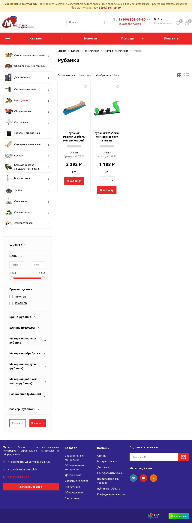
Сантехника (27, 122)
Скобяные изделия (27, 89)
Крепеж (27, 155)
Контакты (171, 38)
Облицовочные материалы (27, 66)
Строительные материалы (27, 55)
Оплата (101, 455)
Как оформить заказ (109, 473)
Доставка (103, 467)
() (20, 296)
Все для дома (27, 178)
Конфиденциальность (111, 494)
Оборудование (27, 111)
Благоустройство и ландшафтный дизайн (27, 167)
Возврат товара (107, 461)
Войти (158, 19)
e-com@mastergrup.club (22, 469)
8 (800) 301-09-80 (110, 7)
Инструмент (27, 100)
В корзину (74, 180)
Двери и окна (27, 77)
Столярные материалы (27, 144)
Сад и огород (27, 212)
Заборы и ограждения (27, 133)
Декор (27, 190)
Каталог (36, 38)
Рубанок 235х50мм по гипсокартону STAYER (106, 137)
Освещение (27, 201)
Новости (90, 38)
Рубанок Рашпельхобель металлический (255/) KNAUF (74, 137)
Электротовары (27, 223)
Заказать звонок (129, 23)
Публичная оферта (108, 488)
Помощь (127, 38)
